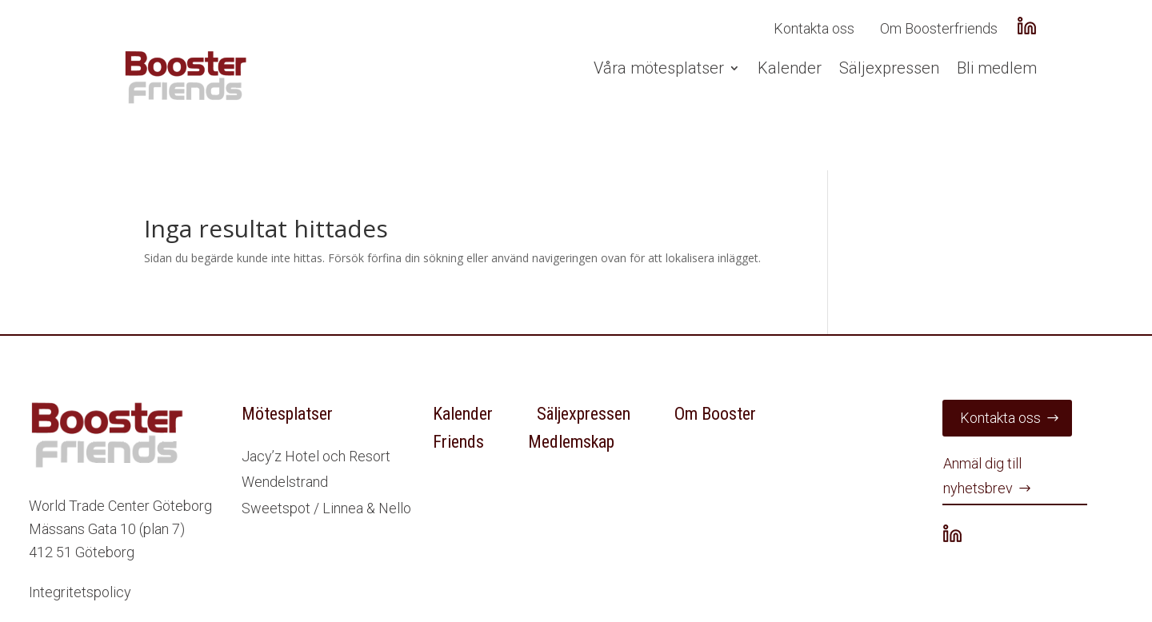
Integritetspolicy (80, 592)
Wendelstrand (285, 481)
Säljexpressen (889, 68)
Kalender (790, 68)
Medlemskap (571, 442)
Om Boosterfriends (939, 28)
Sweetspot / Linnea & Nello (326, 508)
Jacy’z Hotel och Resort (316, 456)
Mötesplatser (287, 414)
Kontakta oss (814, 28)
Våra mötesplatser (659, 68)
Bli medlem (997, 68)
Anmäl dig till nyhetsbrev (982, 475)
